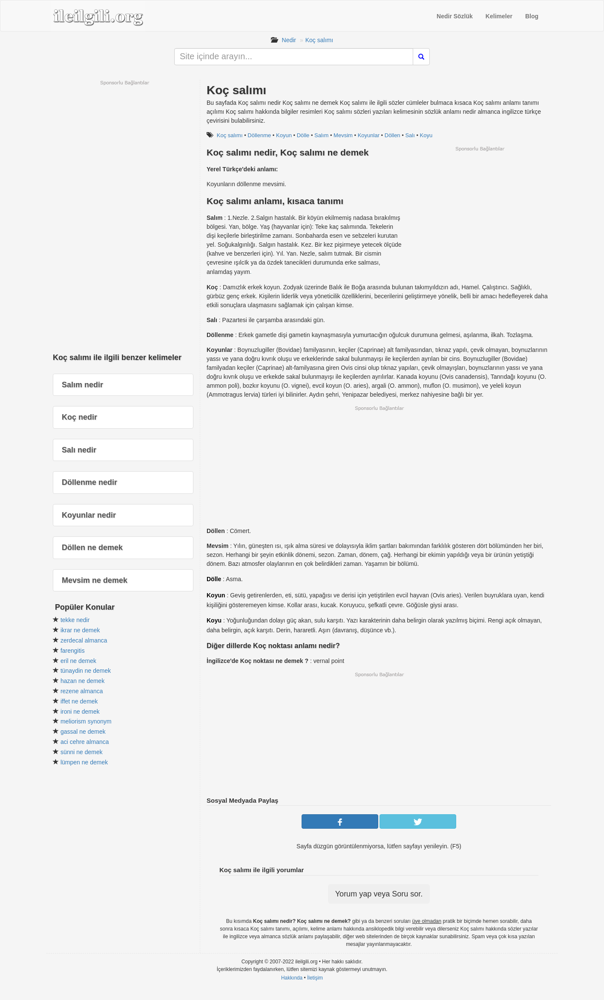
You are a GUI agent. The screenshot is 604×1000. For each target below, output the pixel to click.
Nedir (289, 40)
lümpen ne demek (84, 762)
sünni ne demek (81, 752)
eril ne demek (78, 660)
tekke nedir (74, 620)
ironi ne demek (80, 711)
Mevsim (343, 135)
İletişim (315, 978)
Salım (321, 135)
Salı (409, 135)
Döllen (392, 135)
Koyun (284, 135)
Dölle (303, 135)
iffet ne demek (79, 701)
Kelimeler (499, 16)
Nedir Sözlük (455, 16)
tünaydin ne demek (85, 670)
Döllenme (259, 135)
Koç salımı (319, 40)
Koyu (426, 135)
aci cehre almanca (84, 741)
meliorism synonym (86, 721)
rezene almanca (81, 691)
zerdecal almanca (83, 640)
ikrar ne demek (80, 630)
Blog (531, 16)
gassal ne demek (83, 731)
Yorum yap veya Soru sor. (379, 894)
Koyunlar (369, 135)
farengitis (72, 650)
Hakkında (291, 978)
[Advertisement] (479, 211)
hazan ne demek (82, 680)
